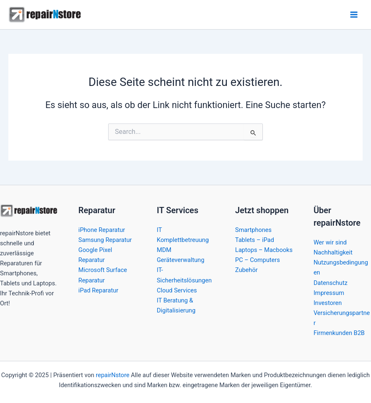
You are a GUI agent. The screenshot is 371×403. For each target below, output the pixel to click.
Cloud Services (177, 290)
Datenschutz (330, 283)
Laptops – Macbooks (263, 250)
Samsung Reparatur (105, 240)
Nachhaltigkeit (332, 252)
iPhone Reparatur (102, 230)
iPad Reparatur (99, 290)
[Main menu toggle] (354, 14)
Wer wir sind (329, 242)
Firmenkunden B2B (339, 333)
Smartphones (253, 230)
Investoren (327, 303)
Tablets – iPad (254, 240)
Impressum (328, 293)
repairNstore (113, 375)
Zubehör (246, 270)
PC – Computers (257, 260)
